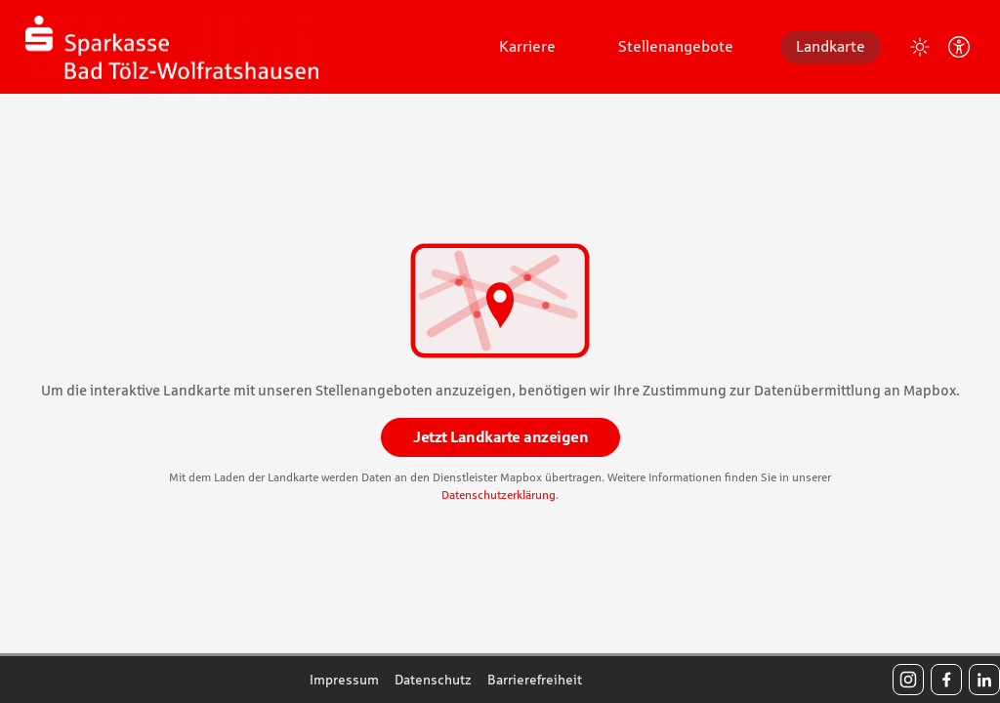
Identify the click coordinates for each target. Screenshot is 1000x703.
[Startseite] (171, 47)
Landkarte (830, 46)
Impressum (344, 679)
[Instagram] (908, 679)
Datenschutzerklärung (498, 495)
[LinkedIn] (984, 679)
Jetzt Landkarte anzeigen (500, 437)
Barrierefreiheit (534, 679)
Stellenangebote (675, 46)
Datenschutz (433, 679)
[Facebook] (946, 679)
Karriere (527, 46)
